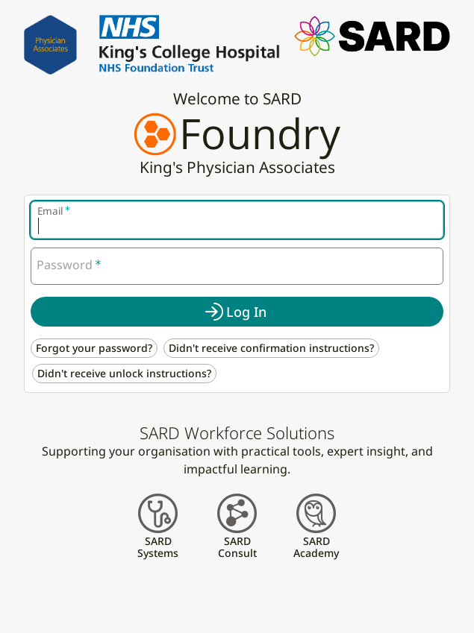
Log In (246, 312)
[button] (372, 35)
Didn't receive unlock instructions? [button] (124, 373)
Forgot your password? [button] (94, 348)
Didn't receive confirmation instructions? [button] (271, 348)
